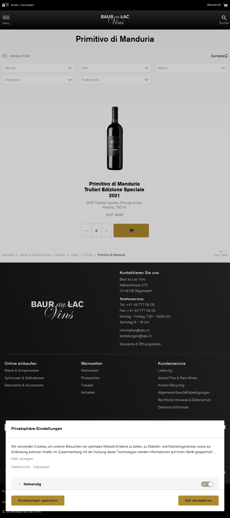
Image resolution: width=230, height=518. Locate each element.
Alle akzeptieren (198, 500)
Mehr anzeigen (22, 459)
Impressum (41, 467)
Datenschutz (20, 467)
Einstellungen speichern (38, 500)
